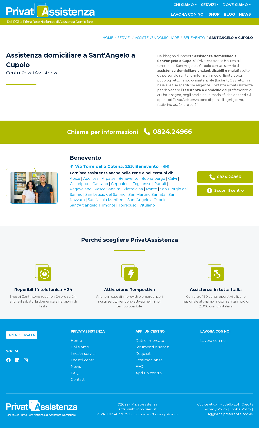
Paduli (160, 184)
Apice (75, 178)
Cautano (100, 184)
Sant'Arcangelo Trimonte (92, 205)
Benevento (194, 38)
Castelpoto (79, 184)
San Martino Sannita (147, 194)
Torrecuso (127, 205)
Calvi (172, 178)
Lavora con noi (188, 14)
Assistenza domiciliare (157, 38)
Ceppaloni (120, 184)
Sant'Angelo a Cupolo (147, 200)
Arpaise (109, 178)
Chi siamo (80, 347)
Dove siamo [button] (235, 5)
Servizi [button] (208, 5)
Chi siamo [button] (183, 5)
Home (108, 38)
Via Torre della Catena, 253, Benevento (117, 166)
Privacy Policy (216, 409)
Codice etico (207, 404)
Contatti (78, 379)
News (245, 14)
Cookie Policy (240, 409)
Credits (247, 404)
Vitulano (147, 205)
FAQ (75, 373)
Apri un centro (149, 373)
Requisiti (144, 353)
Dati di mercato (150, 340)
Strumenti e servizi (153, 347)
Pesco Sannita (107, 189)
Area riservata (21, 335)
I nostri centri (83, 360)
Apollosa (91, 178)
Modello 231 (229, 404)
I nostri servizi (83, 353)
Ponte (151, 189)
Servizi (124, 38)
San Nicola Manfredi (106, 200)
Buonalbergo (153, 178)
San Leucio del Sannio (105, 194)
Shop (214, 14)
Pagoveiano (80, 189)
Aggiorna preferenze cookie (230, 414)
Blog (229, 14)
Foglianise (142, 184)
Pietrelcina (133, 189)
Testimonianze (149, 360)
